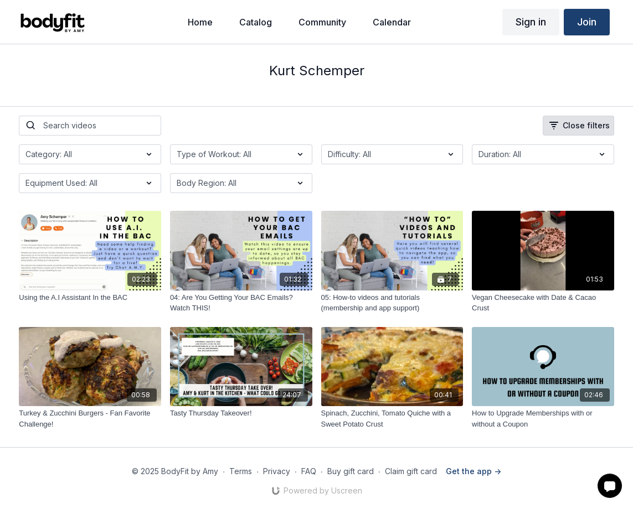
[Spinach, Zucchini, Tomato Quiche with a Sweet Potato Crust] (392, 418)
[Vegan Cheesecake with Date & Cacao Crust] (543, 303)
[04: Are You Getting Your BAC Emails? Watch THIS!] (241, 303)
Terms (240, 471)
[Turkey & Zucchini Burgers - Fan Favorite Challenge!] (90, 418)
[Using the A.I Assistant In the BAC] (90, 297)
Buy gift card (350, 471)
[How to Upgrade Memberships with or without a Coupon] (543, 418)
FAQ (308, 471)
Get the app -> (473, 471)
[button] (610, 486)
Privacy (276, 471)
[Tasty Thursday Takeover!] (241, 413)
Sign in (531, 22)
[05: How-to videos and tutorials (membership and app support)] (392, 303)
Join (586, 22)
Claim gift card (411, 471)
